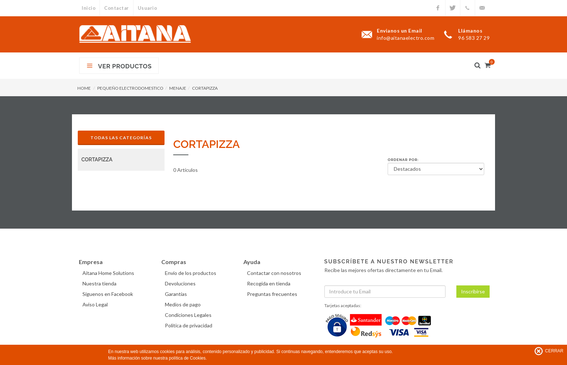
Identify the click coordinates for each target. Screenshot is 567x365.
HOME (84, 88)
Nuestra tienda (100, 283)
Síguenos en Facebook (108, 294)
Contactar (117, 8)
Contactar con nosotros (275, 273)
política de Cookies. (188, 358)
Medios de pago (183, 304)
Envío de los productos (191, 273)
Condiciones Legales (189, 315)
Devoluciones (181, 283)
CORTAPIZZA (205, 88)
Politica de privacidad (189, 325)
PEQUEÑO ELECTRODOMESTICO (130, 88)
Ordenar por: (403, 160)
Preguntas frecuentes (273, 294)
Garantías (177, 294)
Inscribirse (473, 291)
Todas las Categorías (121, 137)
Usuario (148, 8)
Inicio (88, 8)
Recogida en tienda (269, 283)
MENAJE (177, 88)
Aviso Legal (95, 304)
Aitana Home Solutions (109, 273)
